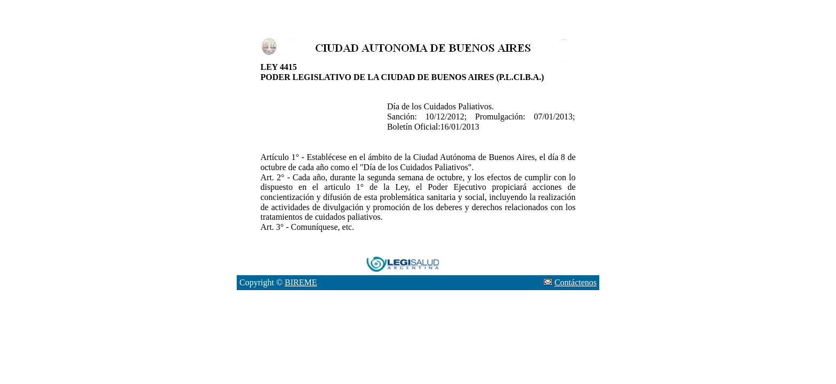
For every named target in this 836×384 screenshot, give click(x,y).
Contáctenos (575, 282)
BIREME (301, 282)
